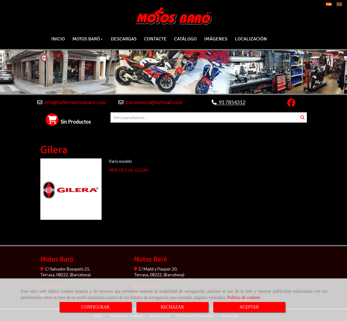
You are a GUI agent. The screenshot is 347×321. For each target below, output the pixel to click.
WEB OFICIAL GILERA (129, 169)
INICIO (58, 38)
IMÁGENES (215, 38)
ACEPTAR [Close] (249, 307)
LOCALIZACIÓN (251, 38)
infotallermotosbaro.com (75, 102)
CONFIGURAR (95, 307)
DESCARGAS (124, 38)
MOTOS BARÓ (87, 38)
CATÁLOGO (185, 38)
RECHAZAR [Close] (172, 307)
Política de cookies (243, 297)
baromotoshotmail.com (154, 102)
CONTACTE (155, 38)
